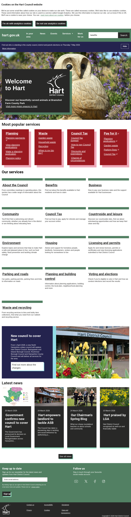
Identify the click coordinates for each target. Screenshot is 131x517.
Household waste (47, 140)
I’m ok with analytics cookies (18, 22)
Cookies (47, 509)
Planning (12, 132)
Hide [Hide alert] (125, 45)
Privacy (29, 509)
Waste (43, 132)
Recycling (43, 145)
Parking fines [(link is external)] (111, 148)
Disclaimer (65, 504)
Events (53, 32)
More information (9, 47)
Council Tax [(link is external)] (110, 152)
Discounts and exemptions (78, 151)
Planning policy (13, 156)
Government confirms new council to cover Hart (16, 419)
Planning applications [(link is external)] (110, 138)
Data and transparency (65, 510)
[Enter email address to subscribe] (25, 478)
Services (66, 32)
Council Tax (79, 132)
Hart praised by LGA (114, 415)
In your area (29, 33)
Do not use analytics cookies (54, 22)
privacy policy (35, 486)
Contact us (30, 504)
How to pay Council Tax (81, 144)
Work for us (80, 33)
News (42, 32)
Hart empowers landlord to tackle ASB (49, 417)
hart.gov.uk (10, 34)
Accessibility (48, 504)
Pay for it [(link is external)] (111, 132)
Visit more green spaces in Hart (21, 105)
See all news (65, 455)
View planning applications (12, 144)
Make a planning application (13, 151)
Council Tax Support (77, 137)
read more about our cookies (52, 15)
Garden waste (45, 136)
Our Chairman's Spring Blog (81, 415)
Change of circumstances (78, 157)
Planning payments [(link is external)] (15, 137)
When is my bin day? (46, 150)
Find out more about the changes (24, 365)
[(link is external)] (76, 480)
